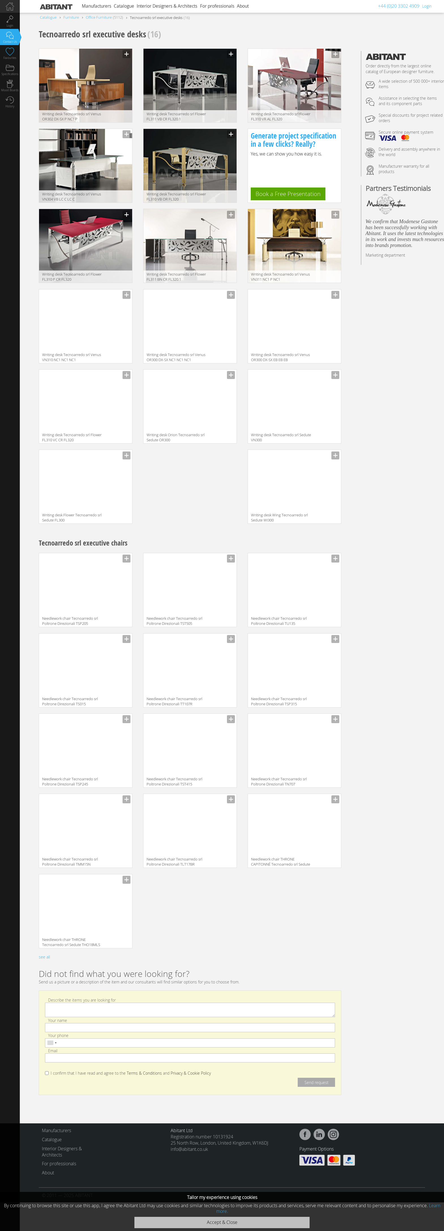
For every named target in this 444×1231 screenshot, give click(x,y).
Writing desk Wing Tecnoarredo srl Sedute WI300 (279, 517)
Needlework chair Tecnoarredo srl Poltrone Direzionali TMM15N (70, 862)
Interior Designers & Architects (167, 6)
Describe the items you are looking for (82, 999)
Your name (57, 1020)
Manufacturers (96, 6)
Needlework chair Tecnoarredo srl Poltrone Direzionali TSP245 (70, 781)
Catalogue (124, 6)
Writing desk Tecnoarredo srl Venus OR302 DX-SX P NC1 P (71, 116)
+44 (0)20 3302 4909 (398, 6)
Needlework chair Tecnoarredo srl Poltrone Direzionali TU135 (279, 621)
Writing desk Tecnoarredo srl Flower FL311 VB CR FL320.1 (176, 116)
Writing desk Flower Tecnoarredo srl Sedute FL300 (72, 517)
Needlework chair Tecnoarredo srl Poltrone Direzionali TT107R (174, 701)
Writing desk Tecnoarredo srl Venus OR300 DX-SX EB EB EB (280, 357)
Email (52, 1050)
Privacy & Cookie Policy (191, 1073)
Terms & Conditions (144, 1073)
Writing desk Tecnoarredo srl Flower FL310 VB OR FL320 (176, 196)
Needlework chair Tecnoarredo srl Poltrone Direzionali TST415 (174, 781)
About (243, 6)
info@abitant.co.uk (189, 1149)
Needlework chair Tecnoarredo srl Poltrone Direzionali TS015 (70, 701)
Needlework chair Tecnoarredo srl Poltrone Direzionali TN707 (279, 781)
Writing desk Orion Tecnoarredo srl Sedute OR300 (176, 437)
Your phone (58, 1035)
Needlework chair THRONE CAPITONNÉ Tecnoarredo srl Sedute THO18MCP (280, 862)
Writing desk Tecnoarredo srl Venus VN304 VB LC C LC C (71, 196)
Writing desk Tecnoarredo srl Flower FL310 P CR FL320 (72, 277)
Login (427, 6)
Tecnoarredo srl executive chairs (83, 542)
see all (44, 957)
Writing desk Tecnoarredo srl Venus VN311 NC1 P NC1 (280, 277)
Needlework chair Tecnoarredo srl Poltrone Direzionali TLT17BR (174, 862)
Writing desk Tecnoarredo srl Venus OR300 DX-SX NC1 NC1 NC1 (176, 357)
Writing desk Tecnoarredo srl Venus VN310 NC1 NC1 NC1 (71, 357)
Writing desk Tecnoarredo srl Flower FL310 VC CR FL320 (72, 437)
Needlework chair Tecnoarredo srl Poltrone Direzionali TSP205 (70, 621)
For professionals (217, 6)
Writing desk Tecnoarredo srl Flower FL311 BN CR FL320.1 (176, 277)
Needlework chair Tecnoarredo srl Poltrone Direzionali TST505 (174, 621)
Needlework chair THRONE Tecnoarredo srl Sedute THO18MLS (71, 942)
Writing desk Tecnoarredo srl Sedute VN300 (281, 437)
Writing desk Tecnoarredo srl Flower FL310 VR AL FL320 (280, 116)
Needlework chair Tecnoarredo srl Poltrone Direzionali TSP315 (279, 701)
